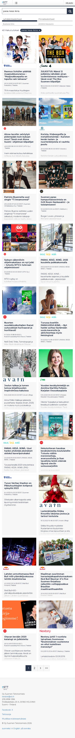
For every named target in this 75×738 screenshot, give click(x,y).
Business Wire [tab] (8, 24)
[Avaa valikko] (17, 3)
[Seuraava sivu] (41, 668)
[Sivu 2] (34, 668)
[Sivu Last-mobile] (47, 668)
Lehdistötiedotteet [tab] (12, 19)
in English (15, 728)
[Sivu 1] (28, 668)
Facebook (6, 710)
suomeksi (6, 728)
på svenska (26, 728)
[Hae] (34, 11)
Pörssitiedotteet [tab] (47, 19)
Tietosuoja (6, 714)
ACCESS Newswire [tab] (46, 24)
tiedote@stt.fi (8, 696)
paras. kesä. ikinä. (31, 30)
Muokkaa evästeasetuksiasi (14, 719)
